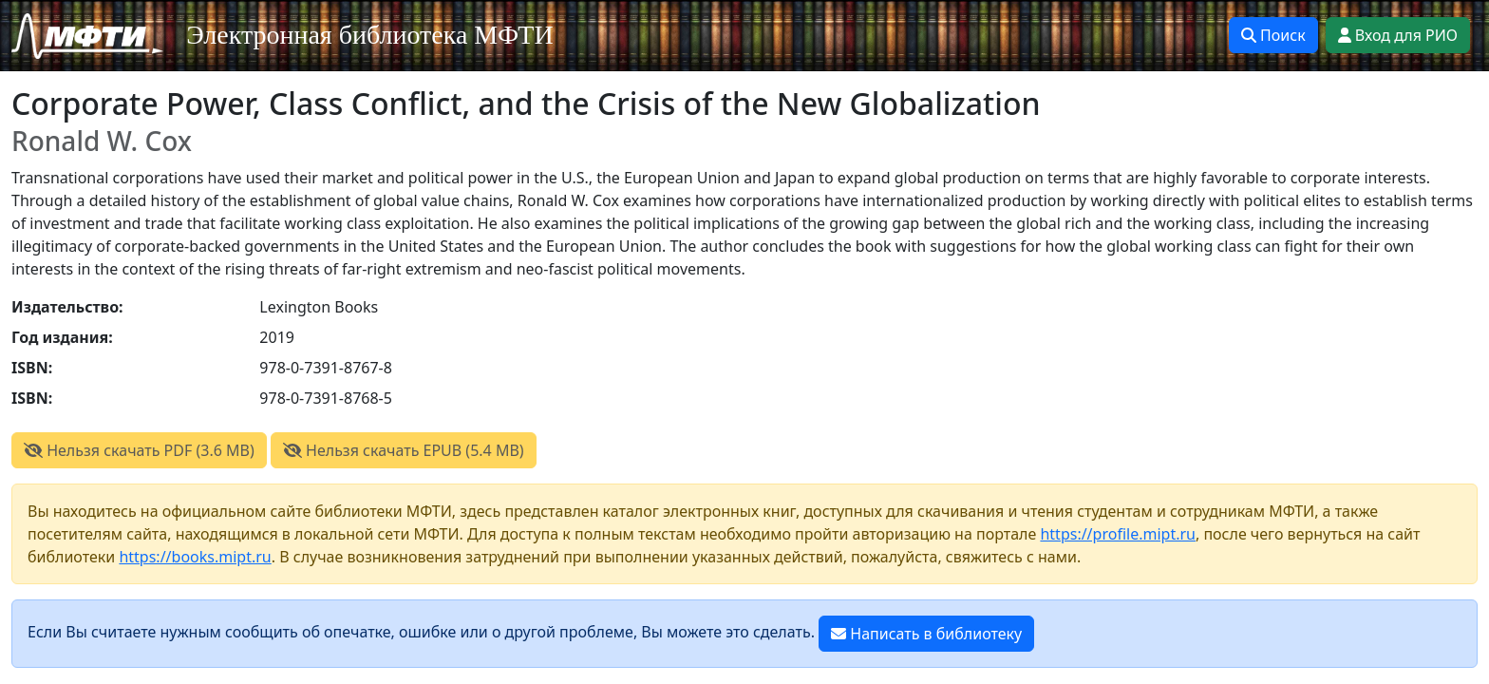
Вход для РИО (1398, 35)
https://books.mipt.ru (195, 556)
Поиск (1273, 35)
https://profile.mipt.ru (1118, 533)
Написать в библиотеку (926, 633)
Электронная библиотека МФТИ (370, 34)
